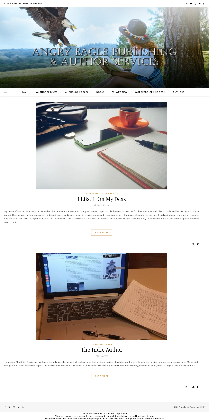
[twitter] (191, 3)
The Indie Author (102, 349)
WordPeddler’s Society (150, 92)
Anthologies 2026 (77, 92)
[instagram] (196, 3)
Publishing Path (102, 344)
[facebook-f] (187, 3)
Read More (102, 232)
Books (100, 92)
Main (25, 92)
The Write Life (109, 193)
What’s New (119, 92)
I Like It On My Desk (102, 198)
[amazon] (204, 3)
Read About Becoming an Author (23, 3)
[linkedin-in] (200, 3)
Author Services (46, 92)
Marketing (92, 193)
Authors (178, 92)
